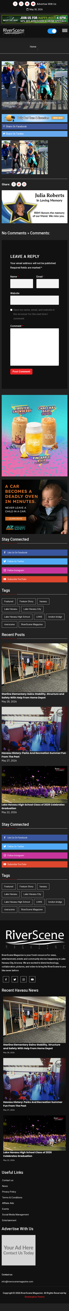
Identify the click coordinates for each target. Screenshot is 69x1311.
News (5, 1186)
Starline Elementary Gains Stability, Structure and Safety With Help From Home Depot (33, 695)
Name (14, 276)
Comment (16, 326)
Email (40, 276)
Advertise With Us (46, 4)
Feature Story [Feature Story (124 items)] (26, 601)
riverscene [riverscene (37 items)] (9, 624)
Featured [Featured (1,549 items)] (8, 601)
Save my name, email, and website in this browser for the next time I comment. (34, 314)
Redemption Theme (34, 1297)
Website (14, 293)
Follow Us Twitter (15, 561)
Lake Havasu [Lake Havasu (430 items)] (10, 609)
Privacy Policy (9, 1191)
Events (5, 1209)
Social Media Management (15, 1214)
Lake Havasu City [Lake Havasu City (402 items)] (32, 609)
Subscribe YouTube (16, 579)
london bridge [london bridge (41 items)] (55, 616)
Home (33, 46)
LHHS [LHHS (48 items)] (39, 616)
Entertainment (9, 1220)
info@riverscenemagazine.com (17, 1281)
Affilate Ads (8, 1203)
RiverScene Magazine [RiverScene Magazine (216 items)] (32, 624)
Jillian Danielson (12, 102)
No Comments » (47, 102)
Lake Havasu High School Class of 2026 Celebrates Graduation (27, 1154)
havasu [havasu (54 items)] (43, 601)
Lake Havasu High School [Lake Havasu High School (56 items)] (17, 616)
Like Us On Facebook (17, 552)
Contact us (7, 1180)
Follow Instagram (15, 570)
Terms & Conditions (12, 1197)
